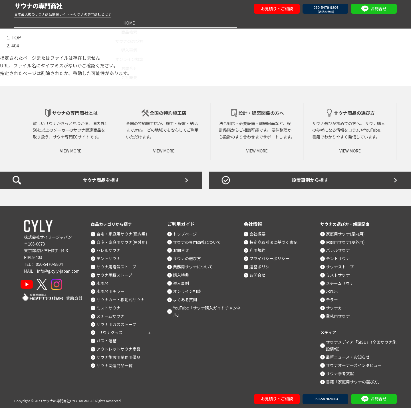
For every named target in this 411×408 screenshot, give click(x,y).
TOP (15, 36)
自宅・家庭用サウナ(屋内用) (124, 232)
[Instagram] (63, 282)
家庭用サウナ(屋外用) (347, 240)
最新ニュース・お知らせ (350, 355)
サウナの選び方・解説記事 (347, 222)
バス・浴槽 (109, 339)
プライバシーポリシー (272, 257)
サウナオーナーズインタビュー (356, 364)
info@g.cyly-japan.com (58, 269)
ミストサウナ (111, 306)
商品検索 (96, 22)
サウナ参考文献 (342, 372)
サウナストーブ (342, 265)
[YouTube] (29, 282)
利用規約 (260, 249)
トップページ (187, 232)
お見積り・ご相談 (277, 8)
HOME (41, 22)
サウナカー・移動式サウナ (123, 298)
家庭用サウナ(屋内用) (347, 232)
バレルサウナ (111, 249)
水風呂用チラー (113, 290)
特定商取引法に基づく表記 (276, 240)
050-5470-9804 (49, 262)
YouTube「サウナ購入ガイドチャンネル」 (209, 309)
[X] (46, 282)
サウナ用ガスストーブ (118, 322)
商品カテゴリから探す (113, 222)
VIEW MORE (70, 149)
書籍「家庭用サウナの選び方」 (356, 380)
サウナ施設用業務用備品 (121, 355)
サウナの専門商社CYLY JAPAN (66, 399)
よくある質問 (187, 298)
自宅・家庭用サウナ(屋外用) (124, 240)
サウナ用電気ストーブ (118, 265)
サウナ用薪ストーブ (116, 273)
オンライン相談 (260, 22)
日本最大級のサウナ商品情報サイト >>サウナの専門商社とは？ (62, 14)
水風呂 (105, 281)
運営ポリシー (264, 265)
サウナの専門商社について (199, 240)
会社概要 (369, 22)
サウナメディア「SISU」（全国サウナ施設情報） (361, 343)
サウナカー (338, 306)
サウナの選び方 (151, 22)
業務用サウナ (340, 314)
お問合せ (315, 22)
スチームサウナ (113, 314)
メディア (329, 330)
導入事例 (205, 22)
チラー (334, 298)
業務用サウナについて (195, 265)
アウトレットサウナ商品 (121, 347)
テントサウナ (111, 257)
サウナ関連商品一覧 (117, 364)
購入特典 (183, 273)
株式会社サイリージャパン (48, 235)
